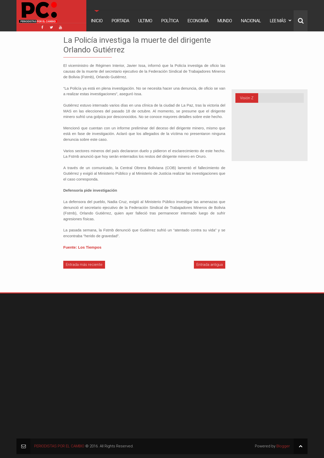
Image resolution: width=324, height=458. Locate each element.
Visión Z (246, 98)
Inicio (97, 20)
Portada (120, 20)
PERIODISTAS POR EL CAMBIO (59, 446)
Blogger (283, 446)
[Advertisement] (31, 111)
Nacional (251, 20)
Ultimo (145, 20)
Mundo (224, 20)
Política (169, 20)
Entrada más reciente (84, 264)
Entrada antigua (209, 264)
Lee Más (278, 20)
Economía (198, 20)
